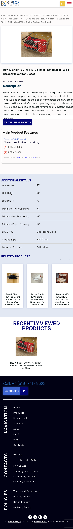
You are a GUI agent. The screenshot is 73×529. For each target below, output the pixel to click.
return (26, 157)
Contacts (19, 445)
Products (5, 15)
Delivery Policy (22, 507)
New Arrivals (20, 418)
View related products (17, 122)
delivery (19, 157)
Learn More (12, 391)
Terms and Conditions (26, 491)
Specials (18, 423)
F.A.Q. (16, 434)
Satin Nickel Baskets (11, 18)
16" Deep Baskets (31, 18)
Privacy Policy (21, 496)
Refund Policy (21, 502)
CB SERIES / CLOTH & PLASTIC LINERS (48, 15)
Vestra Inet (40, 521)
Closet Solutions (20, 15)
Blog (16, 439)
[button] (62, 259)
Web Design (14, 521)
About (17, 429)
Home (16, 407)
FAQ (34, 157)
